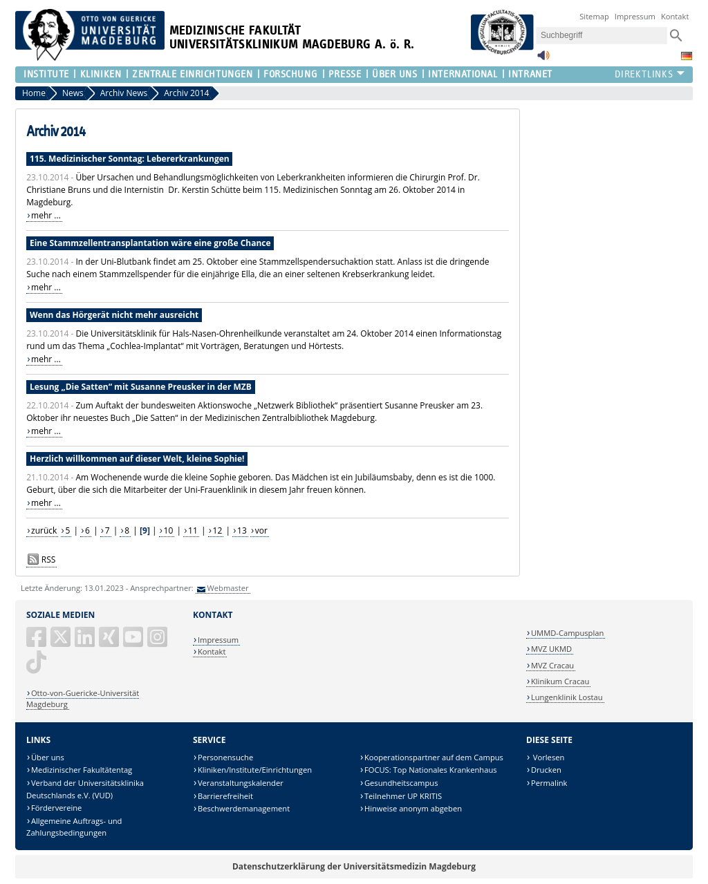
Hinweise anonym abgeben (413, 808)
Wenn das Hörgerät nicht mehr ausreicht (114, 315)
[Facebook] (37, 642)
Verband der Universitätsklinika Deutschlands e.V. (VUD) (85, 789)
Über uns (47, 757)
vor (261, 530)
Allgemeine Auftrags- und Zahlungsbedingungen (74, 827)
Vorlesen (547, 757)
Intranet (530, 74)
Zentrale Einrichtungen (192, 74)
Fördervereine (56, 807)
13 (242, 530)
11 (193, 530)
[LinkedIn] (86, 642)
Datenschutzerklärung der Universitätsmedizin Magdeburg (354, 866)
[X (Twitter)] (61, 642)
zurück (44, 530)
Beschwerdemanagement (244, 808)
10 (169, 530)
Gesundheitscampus (401, 783)
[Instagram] (158, 642)
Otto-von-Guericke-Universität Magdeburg (82, 698)
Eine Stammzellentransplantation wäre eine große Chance (150, 243)
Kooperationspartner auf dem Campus (433, 757)
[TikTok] (37, 667)
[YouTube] (134, 642)
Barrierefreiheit (225, 796)
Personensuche (225, 757)
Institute (46, 74)
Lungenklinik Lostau (567, 697)
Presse (344, 74)
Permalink (549, 783)
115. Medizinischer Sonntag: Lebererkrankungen (130, 158)
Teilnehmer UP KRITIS (403, 796)
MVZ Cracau (552, 665)
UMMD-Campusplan (567, 633)
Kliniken (100, 74)
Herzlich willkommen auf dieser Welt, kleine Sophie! (137, 458)
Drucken (546, 769)
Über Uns (394, 74)
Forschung (290, 74)
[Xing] (110, 642)
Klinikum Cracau (560, 681)
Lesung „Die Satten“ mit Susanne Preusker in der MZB (141, 387)
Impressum (635, 16)
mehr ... (46, 215)
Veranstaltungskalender (240, 783)
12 (218, 530)
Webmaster (227, 588)
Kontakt (675, 16)
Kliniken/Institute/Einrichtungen (255, 769)
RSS (48, 559)
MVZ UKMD (551, 648)
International (462, 74)
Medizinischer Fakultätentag (81, 769)
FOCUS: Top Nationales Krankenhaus (430, 769)
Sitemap (594, 16)
